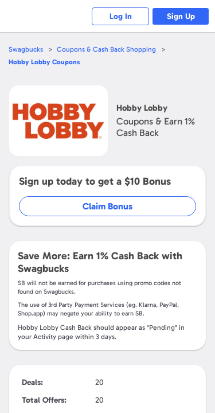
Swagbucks (26, 49)
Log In (121, 16)
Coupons (44, 62)
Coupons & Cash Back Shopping (106, 49)
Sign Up (181, 16)
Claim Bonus (107, 206)
